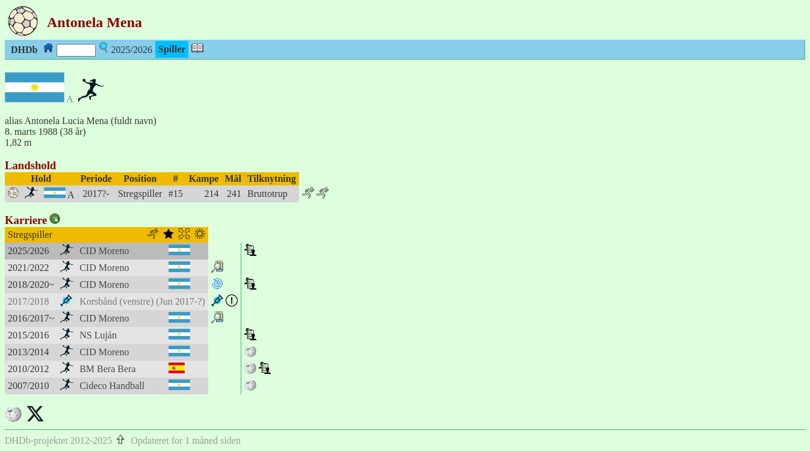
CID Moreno (104, 251)
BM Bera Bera (107, 369)
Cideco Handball (111, 386)
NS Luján (98, 335)
